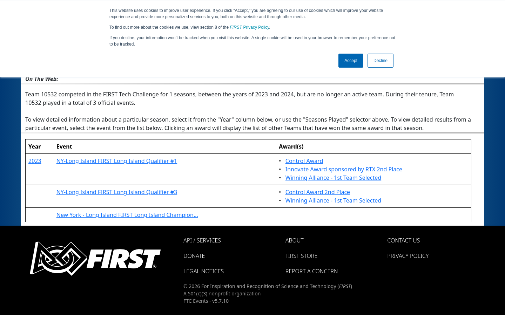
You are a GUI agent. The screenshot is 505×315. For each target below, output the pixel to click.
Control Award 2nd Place (317, 192)
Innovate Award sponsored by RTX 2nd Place (343, 169)
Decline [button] (380, 60)
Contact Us (403, 240)
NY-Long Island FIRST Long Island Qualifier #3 (116, 192)
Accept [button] (350, 60)
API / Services (202, 240)
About (294, 240)
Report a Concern (311, 271)
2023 (34, 161)
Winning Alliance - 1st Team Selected (333, 178)
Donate (194, 256)
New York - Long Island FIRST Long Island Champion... (127, 215)
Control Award (304, 161)
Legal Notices (203, 271)
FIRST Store (301, 256)
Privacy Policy (249, 27)
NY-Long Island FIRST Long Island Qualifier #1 (116, 161)
